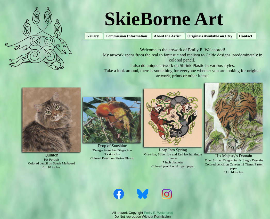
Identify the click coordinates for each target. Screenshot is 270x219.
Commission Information (126, 36)
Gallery (92, 36)
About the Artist (167, 36)
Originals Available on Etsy (209, 36)
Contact (245, 36)
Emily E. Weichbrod (158, 213)
